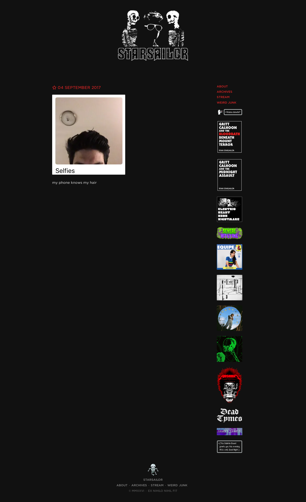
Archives (224, 91)
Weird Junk (226, 102)
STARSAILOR (153, 479)
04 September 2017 (76, 87)
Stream (223, 97)
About (222, 86)
